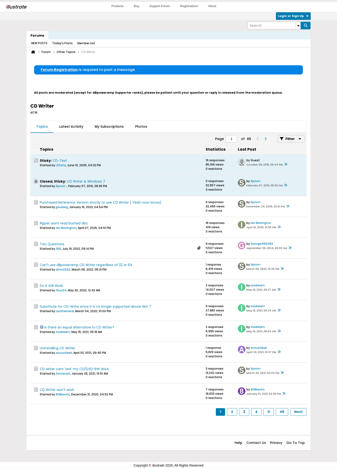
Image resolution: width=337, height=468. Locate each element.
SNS (58, 249)
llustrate (16, 7)
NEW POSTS (39, 43)
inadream (258, 285)
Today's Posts (62, 43)
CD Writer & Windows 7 (86, 181)
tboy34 (61, 290)
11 (268, 411)
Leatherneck (65, 311)
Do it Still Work (51, 285)
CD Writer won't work (57, 389)
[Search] (274, 25)
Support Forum (159, 6)
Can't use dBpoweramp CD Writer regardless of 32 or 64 (86, 264)
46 (282, 411)
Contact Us (256, 442)
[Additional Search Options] (298, 25)
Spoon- (61, 186)
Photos (141, 126)
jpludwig (62, 207)
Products (117, 6)
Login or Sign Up (293, 16)
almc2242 (63, 269)
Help (238, 442)
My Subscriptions (109, 126)
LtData (61, 165)
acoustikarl (64, 353)
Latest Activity (71, 126)
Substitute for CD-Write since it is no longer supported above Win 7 (95, 306)
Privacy (276, 442)
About (212, 6)
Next (298, 411)
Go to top (295, 442)
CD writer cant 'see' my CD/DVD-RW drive (74, 369)
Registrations (189, 6)
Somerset (63, 374)
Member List (86, 43)
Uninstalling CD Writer (57, 348)
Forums (37, 35)
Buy (136, 6)
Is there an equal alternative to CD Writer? (79, 327)
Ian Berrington (66, 228)
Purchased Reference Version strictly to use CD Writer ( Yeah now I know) (100, 202)
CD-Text (60, 160)
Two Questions (52, 244)
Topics (42, 126)
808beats (63, 394)
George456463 (262, 244)
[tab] (42, 127)
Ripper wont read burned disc (64, 223)
